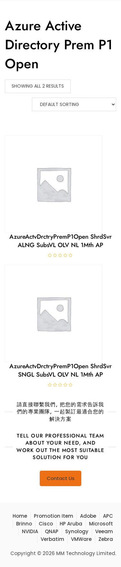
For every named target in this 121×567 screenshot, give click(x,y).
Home (20, 516)
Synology (76, 531)
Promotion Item (53, 516)
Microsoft (101, 523)
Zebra (105, 539)
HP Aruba (71, 523)
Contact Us (61, 478)
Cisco (46, 523)
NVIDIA (30, 531)
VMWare (81, 539)
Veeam (104, 531)
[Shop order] (74, 104)
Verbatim (52, 539)
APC (108, 516)
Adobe (88, 516)
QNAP (51, 531)
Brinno (24, 523)
